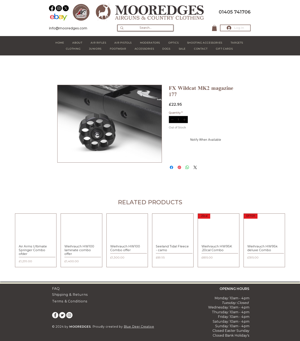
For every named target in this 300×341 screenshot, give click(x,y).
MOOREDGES (80, 326)
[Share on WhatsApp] (187, 167)
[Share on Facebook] (171, 167)
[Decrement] (171, 119)
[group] (150, 240)
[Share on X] (195, 167)
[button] (214, 28)
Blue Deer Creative (139, 326)
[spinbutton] (178, 119)
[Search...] (145, 28)
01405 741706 (235, 12)
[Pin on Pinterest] (179, 167)
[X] (66, 8)
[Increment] (184, 119)
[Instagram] (59, 8)
